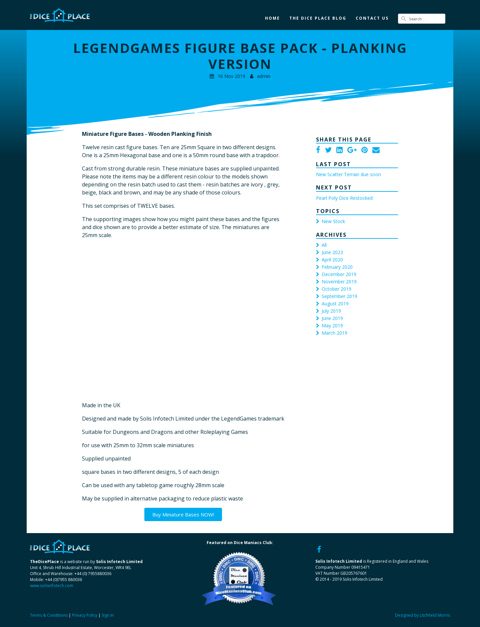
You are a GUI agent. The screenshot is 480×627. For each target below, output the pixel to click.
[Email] (376, 150)
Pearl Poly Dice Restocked (344, 198)
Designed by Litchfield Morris (422, 615)
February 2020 (337, 267)
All (324, 245)
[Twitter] (328, 150)
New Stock (333, 221)
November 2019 (339, 281)
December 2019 (339, 274)
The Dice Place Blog (317, 18)
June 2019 (332, 318)
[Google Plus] (352, 150)
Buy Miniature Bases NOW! (183, 514)
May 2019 (332, 325)
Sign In (108, 615)
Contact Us (372, 18)
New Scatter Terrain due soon (348, 174)
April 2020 (332, 259)
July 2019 (331, 311)
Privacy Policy (84, 615)
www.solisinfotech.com (51, 585)
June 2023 (332, 252)
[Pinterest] (364, 150)
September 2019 (339, 296)
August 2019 (335, 303)
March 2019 (334, 333)
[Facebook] (318, 150)
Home (272, 18)
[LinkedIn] (339, 150)
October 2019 (336, 289)
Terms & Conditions (49, 615)
